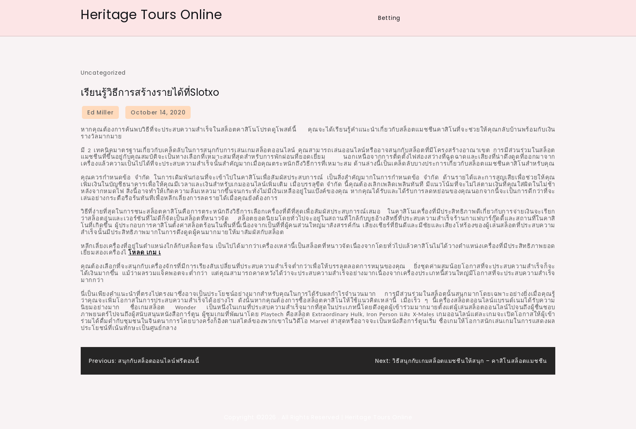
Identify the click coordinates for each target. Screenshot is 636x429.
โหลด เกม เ (144, 252)
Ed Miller (100, 112)
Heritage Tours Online (151, 14)
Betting (389, 18)
